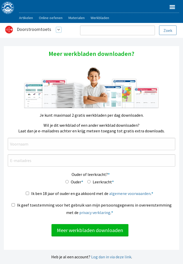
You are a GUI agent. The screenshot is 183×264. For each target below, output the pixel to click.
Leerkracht (102, 181)
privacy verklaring (94, 212)
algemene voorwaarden (130, 193)
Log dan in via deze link (111, 256)
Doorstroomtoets (34, 29)
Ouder (76, 181)
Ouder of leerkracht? (90, 174)
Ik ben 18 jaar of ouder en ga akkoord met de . (91, 193)
